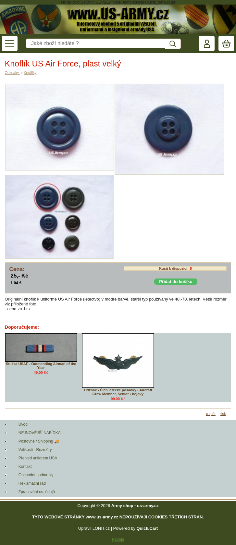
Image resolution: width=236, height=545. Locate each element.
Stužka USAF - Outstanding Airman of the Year (41, 366)
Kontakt (25, 466)
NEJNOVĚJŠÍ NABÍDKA (40, 433)
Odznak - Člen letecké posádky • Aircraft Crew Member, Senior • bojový (118, 392)
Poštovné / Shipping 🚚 (39, 441)
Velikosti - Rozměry (35, 449)
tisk (223, 414)
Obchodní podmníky (36, 475)
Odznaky (12, 73)
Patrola (118, 539)
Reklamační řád (32, 483)
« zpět (211, 414)
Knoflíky (30, 73)
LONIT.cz (101, 528)
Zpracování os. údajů (37, 492)
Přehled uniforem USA (38, 458)
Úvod (23, 424)
